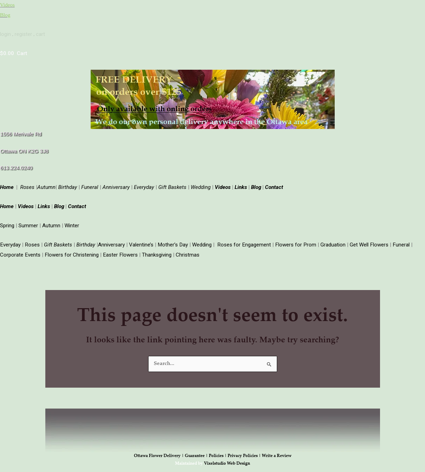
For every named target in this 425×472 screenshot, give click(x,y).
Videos (7, 4)
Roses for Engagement (242, 242)
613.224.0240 (16, 166)
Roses (27, 185)
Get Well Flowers (366, 242)
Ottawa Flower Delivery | (159, 453)
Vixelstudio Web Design (227, 461)
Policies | (218, 453)
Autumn (51, 223)
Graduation (330, 242)
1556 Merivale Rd (20, 132)
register (23, 33)
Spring (7, 223)
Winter (71, 223)
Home (7, 185)
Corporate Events (20, 252)
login (5, 33)
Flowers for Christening (71, 252)
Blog (5, 14)
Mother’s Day (172, 242)
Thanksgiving (155, 252)
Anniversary (116, 185)
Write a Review (276, 453)
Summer (28, 223)
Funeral (89, 185)
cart (40, 33)
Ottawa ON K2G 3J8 (24, 149)
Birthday (67, 185)
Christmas (186, 252)
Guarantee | (197, 453)
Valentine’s (140, 242)
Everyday (144, 185)
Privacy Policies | (245, 453)
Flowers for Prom (293, 242)
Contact (273, 185)
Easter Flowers (119, 252)
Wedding (201, 185)
